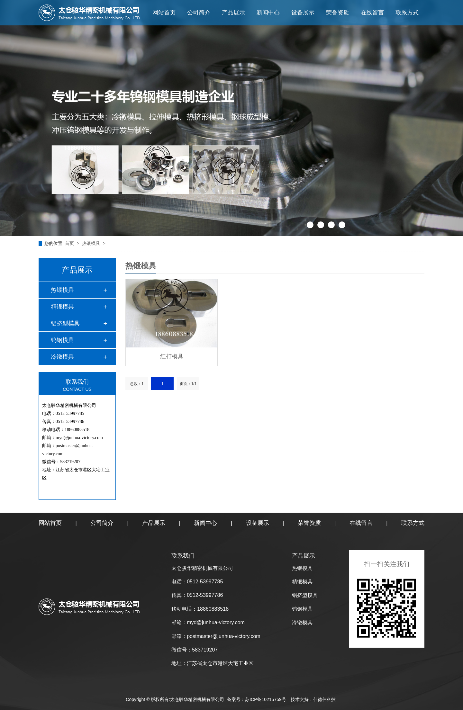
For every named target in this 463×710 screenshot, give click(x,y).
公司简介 (198, 12)
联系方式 (407, 12)
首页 (70, 243)
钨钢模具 (62, 340)
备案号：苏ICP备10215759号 (256, 699)
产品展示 (233, 12)
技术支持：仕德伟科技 (313, 699)
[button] (310, 224)
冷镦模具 (62, 357)
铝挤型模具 (65, 323)
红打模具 (171, 356)
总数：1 (137, 384)
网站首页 (164, 12)
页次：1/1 (188, 384)
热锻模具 (91, 243)
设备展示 (302, 12)
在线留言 (372, 12)
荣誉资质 (337, 12)
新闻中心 (268, 12)
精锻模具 (62, 306)
